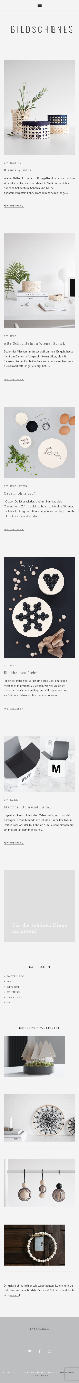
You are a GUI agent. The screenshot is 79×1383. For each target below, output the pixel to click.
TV (19, 163)
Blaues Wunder (18, 170)
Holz (13, 163)
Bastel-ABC (15, 976)
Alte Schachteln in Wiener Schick (34, 343)
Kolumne (13, 992)
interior (13, 987)
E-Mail (14, 1295)
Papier (14, 800)
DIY (6, 163)
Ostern (22, 486)
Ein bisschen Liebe (20, 672)
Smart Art (14, 997)
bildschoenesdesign (39, 50)
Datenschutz (39, 1376)
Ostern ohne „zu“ (20, 493)
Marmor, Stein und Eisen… (28, 807)
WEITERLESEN (14, 206)
